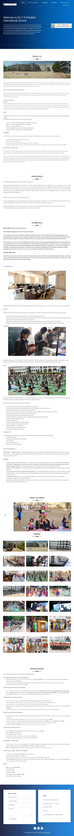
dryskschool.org (46, 832)
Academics (54, 2)
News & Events (64, 2)
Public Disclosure (33, 2)
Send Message (12, 818)
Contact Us (66, 5)
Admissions (44, 2)
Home (22, 2)
